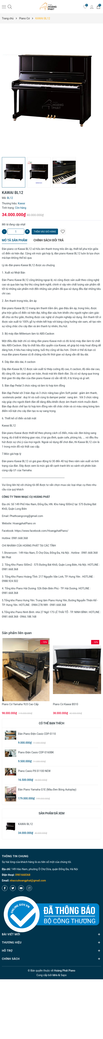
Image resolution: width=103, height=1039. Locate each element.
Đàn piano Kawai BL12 (15, 308)
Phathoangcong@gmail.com (26, 516)
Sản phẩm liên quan (17, 633)
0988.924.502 (10, 581)
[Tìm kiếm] (10, 7)
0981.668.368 (19, 538)
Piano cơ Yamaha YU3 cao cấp (20, 704)
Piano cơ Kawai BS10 (65, 704)
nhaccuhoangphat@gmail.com (28, 880)
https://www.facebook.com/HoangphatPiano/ (41, 530)
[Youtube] (21, 888)
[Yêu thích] (85, 6)
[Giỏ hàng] (98, 6)
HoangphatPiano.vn (24, 523)
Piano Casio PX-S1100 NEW (34, 770)
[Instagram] (29, 888)
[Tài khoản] (92, 6)
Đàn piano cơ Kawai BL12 (17, 248)
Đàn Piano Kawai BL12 (15, 280)
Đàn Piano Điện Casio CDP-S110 (37, 733)
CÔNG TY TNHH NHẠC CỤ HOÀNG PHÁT (26, 496)
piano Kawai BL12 (24, 265)
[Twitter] (13, 888)
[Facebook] (5, 888)
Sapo (64, 975)
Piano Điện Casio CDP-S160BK (36, 752)
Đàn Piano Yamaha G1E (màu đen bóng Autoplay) (47, 789)
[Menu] (4, 6)
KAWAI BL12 (25, 824)
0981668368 (22, 874)
